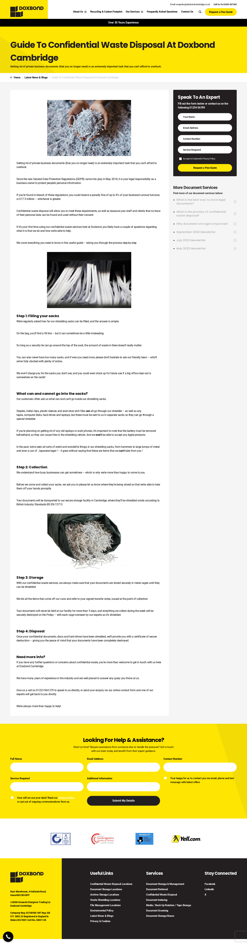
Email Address (95, 758)
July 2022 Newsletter (206, 240)
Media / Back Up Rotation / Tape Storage (168, 905)
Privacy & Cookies (100, 921)
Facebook (210, 884)
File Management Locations (105, 905)
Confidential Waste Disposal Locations (111, 884)
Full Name (16, 758)
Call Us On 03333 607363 (225, 4)
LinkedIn (209, 889)
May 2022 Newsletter (206, 248)
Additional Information (99, 778)
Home (17, 77)
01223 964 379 (45, 690)
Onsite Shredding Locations (105, 900)
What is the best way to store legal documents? (206, 202)
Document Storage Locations (106, 889)
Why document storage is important (206, 224)
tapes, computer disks (29, 415)
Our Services (134, 11)
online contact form (124, 690)
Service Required (20, 778)
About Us (80, 11)
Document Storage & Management (165, 884)
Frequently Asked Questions (162, 11)
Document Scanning (157, 910)
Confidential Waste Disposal (161, 894)
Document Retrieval (157, 889)
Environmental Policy (101, 910)
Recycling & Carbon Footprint (106, 11)
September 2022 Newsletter (206, 232)
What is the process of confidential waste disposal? (206, 214)
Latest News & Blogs (36, 77)
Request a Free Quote (221, 12)
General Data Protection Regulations (54, 179)
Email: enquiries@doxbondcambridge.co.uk (190, 4)
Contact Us (187, 11)
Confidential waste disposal (32, 211)
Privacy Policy (208, 158)
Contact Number (172, 758)
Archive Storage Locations (104, 894)
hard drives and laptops (56, 415)
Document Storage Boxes (160, 916)
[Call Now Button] (8, 936)
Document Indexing (156, 900)
